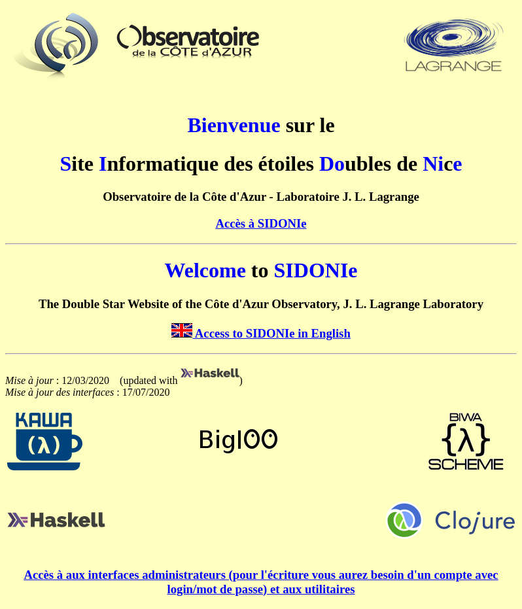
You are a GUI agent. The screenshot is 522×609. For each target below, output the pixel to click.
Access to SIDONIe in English (261, 333)
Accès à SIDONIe (260, 223)
